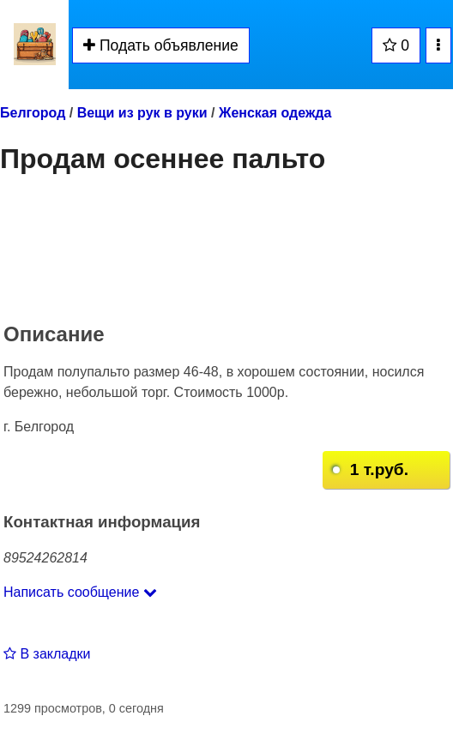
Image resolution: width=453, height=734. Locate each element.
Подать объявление (161, 45)
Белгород (32, 112)
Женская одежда (275, 112)
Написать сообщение (80, 592)
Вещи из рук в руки (142, 112)
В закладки (46, 654)
